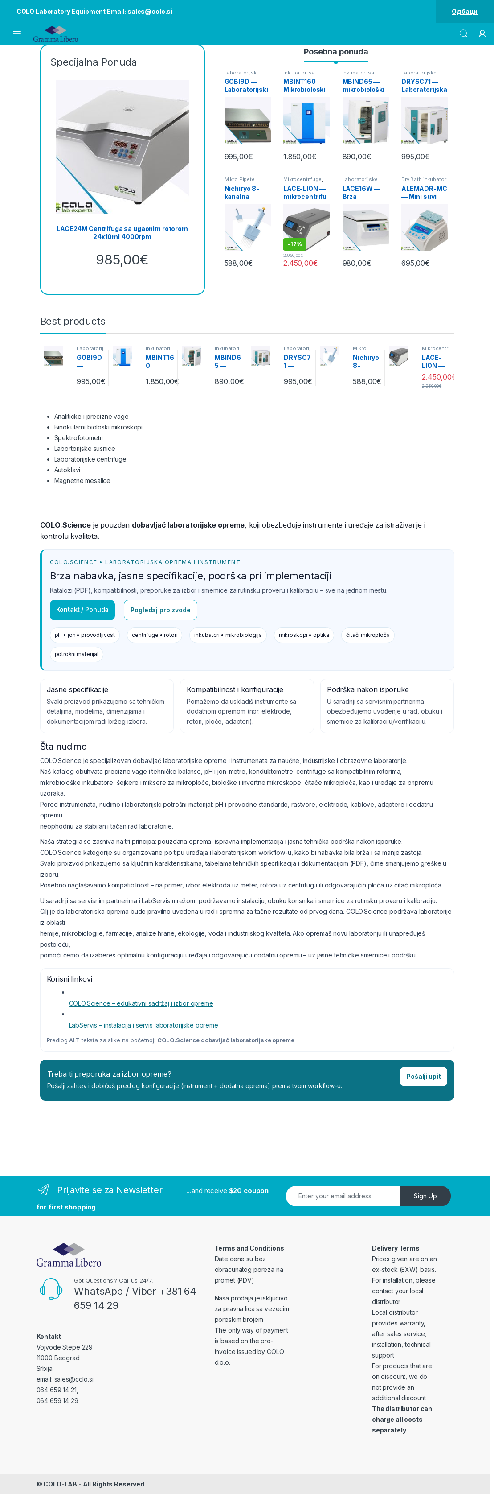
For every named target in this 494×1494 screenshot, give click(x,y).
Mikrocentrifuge (302, 179)
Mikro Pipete (240, 179)
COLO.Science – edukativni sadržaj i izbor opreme (141, 1003)
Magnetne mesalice (82, 480)
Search (464, 34)
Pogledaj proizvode (160, 610)
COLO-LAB (60, 1484)
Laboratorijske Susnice (419, 75)
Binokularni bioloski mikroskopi (98, 427)
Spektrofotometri (78, 438)
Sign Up (425, 1196)
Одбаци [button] (465, 11)
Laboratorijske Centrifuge (360, 182)
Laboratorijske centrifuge (90, 459)
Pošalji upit (423, 1076)
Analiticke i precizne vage (91, 416)
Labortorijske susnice (84, 448)
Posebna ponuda (336, 51)
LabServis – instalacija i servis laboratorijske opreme (143, 1025)
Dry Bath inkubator (423, 179)
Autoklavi (67, 470)
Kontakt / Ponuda (82, 609)
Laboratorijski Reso (241, 75)
